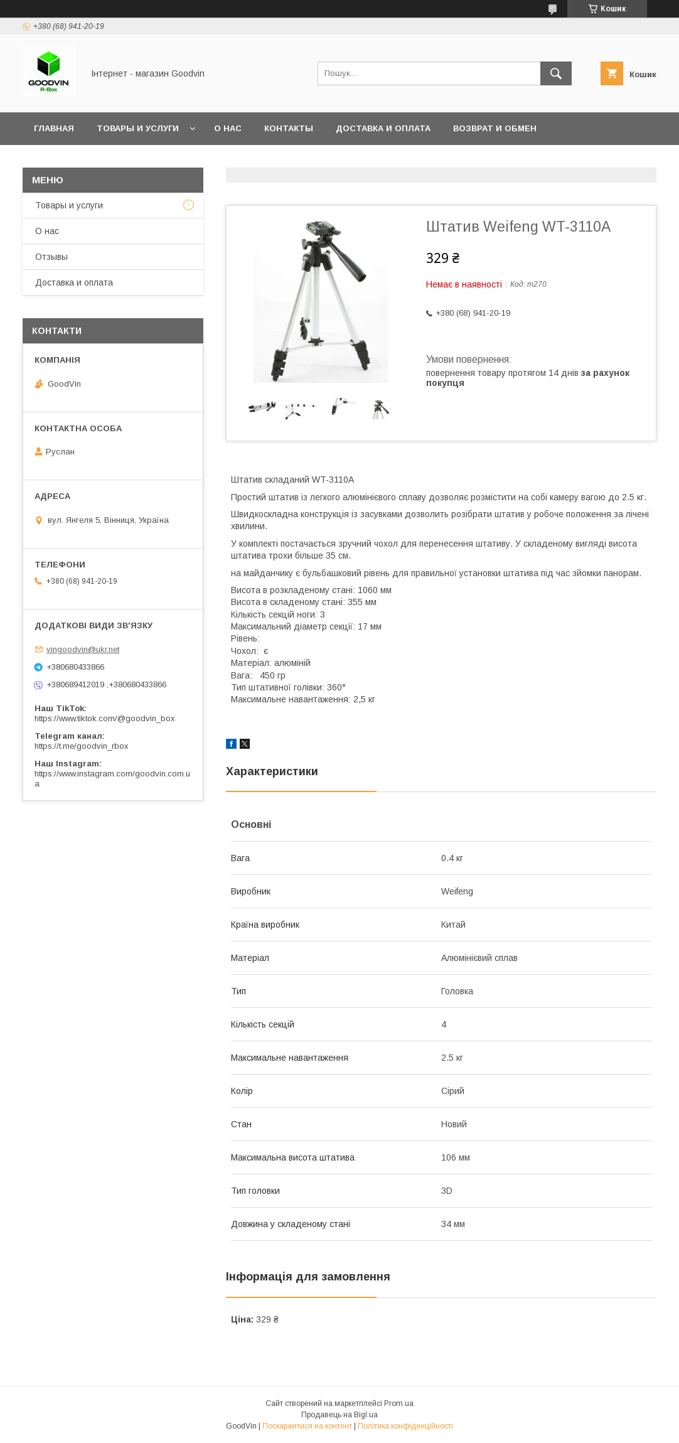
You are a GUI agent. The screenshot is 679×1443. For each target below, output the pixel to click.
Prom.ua (399, 1403)
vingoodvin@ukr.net (82, 649)
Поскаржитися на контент (307, 1426)
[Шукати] (556, 73)
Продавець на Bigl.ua (339, 1414)
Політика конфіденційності (405, 1426)
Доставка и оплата (383, 128)
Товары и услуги (138, 128)
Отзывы (51, 257)
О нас (228, 128)
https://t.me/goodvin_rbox (82, 746)
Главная (54, 128)
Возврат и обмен (495, 128)
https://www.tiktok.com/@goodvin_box (105, 718)
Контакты (288, 128)
